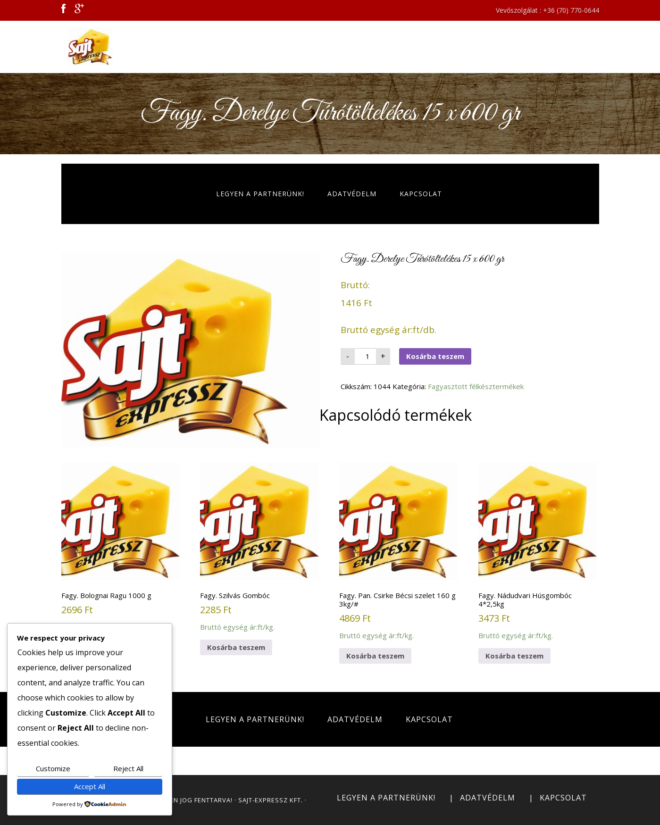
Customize (53, 768)
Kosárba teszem (435, 356)
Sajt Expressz (153, 47)
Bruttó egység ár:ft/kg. (120, 547)
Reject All (128, 768)
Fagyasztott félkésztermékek (476, 386)
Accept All (89, 786)
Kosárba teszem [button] (236, 647)
